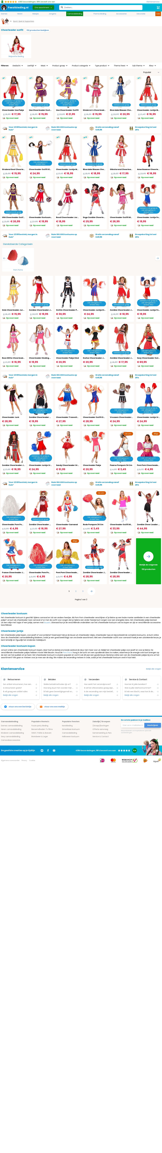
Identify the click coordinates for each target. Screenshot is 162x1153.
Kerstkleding (67, 725)
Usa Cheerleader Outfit (67, 110)
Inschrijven (152, 725)
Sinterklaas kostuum (71, 729)
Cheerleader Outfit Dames (96, 417)
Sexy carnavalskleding (10, 736)
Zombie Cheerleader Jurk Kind (124, 310)
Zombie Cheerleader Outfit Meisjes (46, 524)
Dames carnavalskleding (11, 725)
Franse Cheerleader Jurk (14, 572)
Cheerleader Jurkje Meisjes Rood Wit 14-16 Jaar (78, 169)
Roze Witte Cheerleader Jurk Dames (19, 358)
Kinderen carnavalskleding (12, 733)
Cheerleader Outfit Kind (40, 169)
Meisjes (35, 13)
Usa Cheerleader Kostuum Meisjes (45, 110)
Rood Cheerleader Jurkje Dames (71, 217)
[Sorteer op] (151, 72)
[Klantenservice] (154, 1)
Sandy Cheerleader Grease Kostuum (74, 465)
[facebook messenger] (18, 707)
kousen (47, 622)
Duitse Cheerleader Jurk (95, 358)
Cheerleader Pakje (92, 465)
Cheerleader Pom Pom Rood (42, 572)
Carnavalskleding (74, 13)
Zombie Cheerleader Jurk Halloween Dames (23, 465)
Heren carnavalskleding (11, 729)
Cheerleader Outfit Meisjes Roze (125, 217)
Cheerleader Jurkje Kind (95, 310)
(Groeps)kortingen (101, 725)
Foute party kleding (39, 725)
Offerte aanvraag (100, 729)
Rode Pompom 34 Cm (93, 524)
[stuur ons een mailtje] (52, 707)
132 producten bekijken (38, 30)
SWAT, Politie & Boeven (41, 733)
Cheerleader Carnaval (67, 524)
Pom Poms (18, 270)
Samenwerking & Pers (102, 733)
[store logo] (15, 7)
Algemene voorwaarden (10, 760)
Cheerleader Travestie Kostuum (71, 417)
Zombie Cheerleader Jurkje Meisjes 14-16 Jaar (132, 358)
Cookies (32, 760)
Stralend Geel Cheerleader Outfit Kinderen (23, 169)
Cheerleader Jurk (10, 417)
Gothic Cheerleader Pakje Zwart (71, 310)
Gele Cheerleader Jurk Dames (16, 310)
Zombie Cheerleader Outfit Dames (126, 572)
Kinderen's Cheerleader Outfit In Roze (101, 110)
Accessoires (121, 13)
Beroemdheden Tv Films (42, 729)
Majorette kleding (16, 56)
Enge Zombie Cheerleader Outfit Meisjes (102, 217)
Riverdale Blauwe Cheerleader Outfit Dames (131, 110)
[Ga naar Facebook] (48, 750)
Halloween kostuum (70, 736)
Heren (19, 13)
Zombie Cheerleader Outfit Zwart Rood (48, 417)
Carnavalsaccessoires (10, 740)
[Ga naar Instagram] (42, 750)
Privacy (24, 760)
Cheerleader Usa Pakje (13, 110)
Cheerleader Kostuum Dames (43, 217)
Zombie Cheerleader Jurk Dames (99, 572)
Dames (4, 13)
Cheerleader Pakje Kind (67, 358)
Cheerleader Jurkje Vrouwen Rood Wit (47, 465)
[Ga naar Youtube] (54, 750)
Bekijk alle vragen (153, 669)
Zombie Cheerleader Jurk (41, 310)
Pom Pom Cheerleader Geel (69, 572)
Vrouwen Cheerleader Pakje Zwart (126, 417)
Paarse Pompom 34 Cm (121, 465)
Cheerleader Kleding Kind (41, 358)
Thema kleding (99, 13)
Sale (158, 13)
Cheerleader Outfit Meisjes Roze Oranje (129, 524)
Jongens (52, 13)
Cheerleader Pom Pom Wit (14, 524)
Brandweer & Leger (39, 736)
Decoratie (141, 13)
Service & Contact (101, 736)
